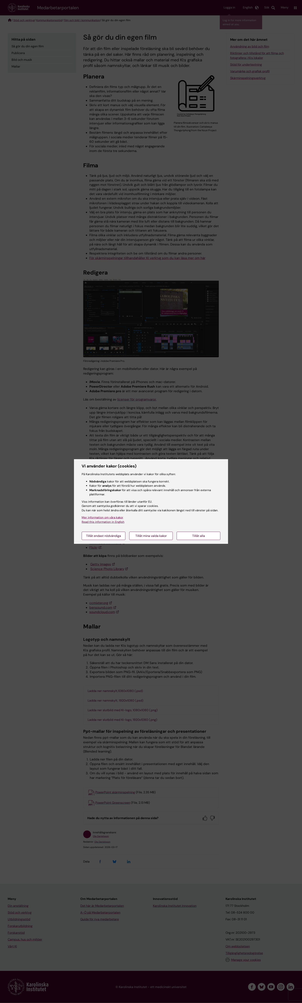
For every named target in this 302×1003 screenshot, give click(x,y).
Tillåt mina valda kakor (151, 536)
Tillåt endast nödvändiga (103, 536)
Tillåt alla (198, 536)
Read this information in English (103, 522)
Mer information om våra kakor (102, 517)
